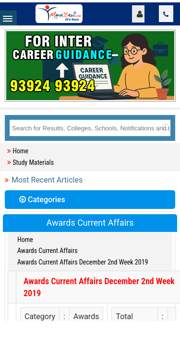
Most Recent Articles (47, 179)
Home (20, 151)
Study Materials (33, 162)
